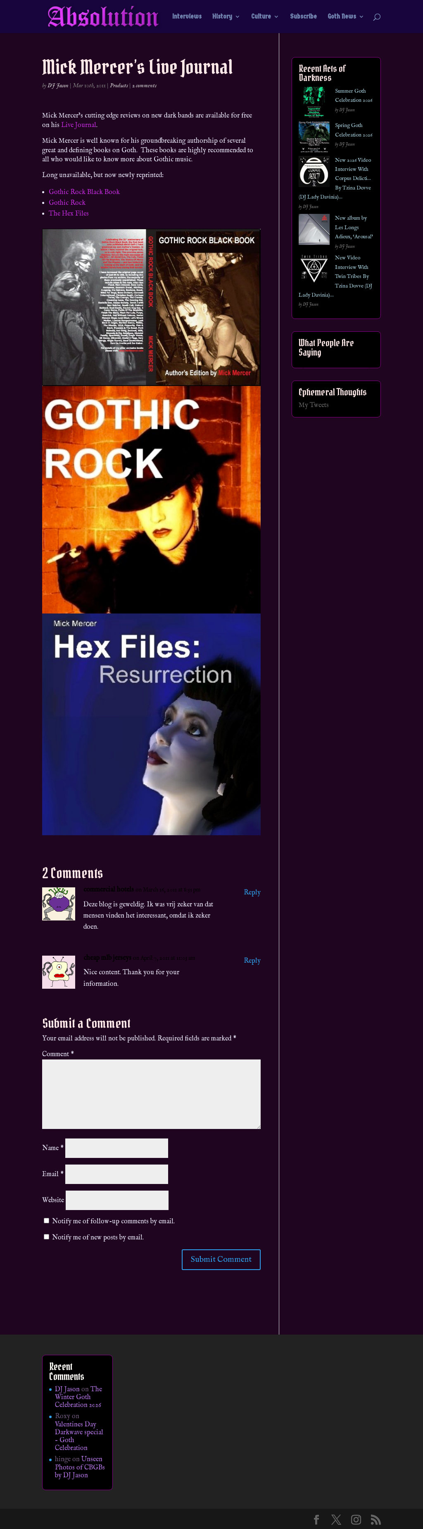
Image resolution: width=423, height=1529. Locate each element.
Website (53, 1200)
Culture (261, 17)
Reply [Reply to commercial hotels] (252, 893)
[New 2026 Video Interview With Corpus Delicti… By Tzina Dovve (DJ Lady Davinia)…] (314, 173)
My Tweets (314, 405)
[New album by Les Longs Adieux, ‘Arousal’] (314, 231)
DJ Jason (58, 85)
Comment (58, 1054)
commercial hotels (108, 890)
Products (119, 85)
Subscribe (303, 17)
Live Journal (78, 125)
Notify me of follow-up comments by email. (113, 1221)
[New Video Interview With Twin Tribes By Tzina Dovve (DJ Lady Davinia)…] (314, 271)
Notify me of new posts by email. (98, 1238)
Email (53, 1174)
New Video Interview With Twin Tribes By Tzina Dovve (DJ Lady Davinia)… (335, 276)
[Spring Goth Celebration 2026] (314, 138)
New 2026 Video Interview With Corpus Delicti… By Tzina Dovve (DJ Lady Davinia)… (335, 179)
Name (53, 1148)
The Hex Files (69, 214)
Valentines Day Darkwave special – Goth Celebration (79, 1437)
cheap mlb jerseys (107, 958)
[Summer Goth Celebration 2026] (314, 104)
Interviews (187, 17)
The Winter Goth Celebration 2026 (78, 1397)
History (222, 17)
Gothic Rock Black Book (84, 192)
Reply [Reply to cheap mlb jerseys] (252, 961)
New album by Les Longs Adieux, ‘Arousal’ (354, 227)
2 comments (144, 85)
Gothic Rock (67, 203)
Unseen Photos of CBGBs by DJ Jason (80, 1467)
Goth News (342, 17)
